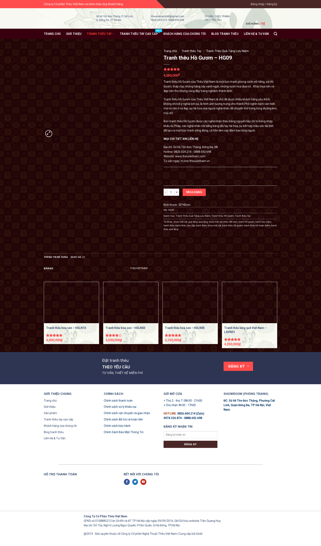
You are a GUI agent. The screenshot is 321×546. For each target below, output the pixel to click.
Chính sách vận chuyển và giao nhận (127, 413)
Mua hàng (194, 192)
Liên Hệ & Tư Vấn (55, 438)
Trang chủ (52, 33)
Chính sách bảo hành (117, 425)
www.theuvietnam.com (190, 156)
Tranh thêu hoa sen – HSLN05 (185, 328)
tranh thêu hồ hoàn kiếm (257, 225)
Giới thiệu (74, 33)
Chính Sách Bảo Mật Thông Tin (124, 432)
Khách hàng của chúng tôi (60, 425)
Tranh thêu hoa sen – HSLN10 (66, 328)
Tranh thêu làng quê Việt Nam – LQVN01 (245, 330)
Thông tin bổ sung (56, 257)
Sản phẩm (50, 413)
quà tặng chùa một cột (210, 222)
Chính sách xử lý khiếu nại (120, 406)
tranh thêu (169, 225)
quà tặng (193, 222)
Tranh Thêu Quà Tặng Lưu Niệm (227, 51)
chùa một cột (180, 222)
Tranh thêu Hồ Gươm (222, 216)
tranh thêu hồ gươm (232, 225)
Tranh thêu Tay (100, 34)
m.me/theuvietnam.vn (195, 161)
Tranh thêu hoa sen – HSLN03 (125, 328)
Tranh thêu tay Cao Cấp (139, 33)
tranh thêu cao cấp (185, 225)
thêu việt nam (230, 222)
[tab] (56, 257)
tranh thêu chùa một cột (208, 225)
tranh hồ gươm (246, 222)
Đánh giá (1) (78, 257)
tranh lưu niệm (263, 222)
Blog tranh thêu (224, 33)
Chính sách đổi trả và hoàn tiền (123, 419)
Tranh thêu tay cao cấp (58, 419)
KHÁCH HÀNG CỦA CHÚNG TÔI (184, 33)
